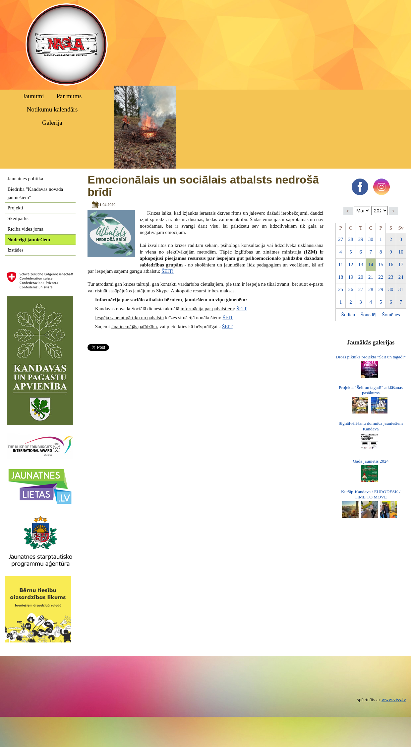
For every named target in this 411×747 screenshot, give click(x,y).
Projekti (16, 207)
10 (400, 252)
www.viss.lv (394, 699)
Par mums (69, 96)
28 (350, 239)
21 (370, 277)
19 (350, 277)
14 (370, 264)
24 (400, 277)
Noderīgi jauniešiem (29, 239)
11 (340, 264)
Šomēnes (391, 314)
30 (370, 239)
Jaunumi (33, 96)
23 (390, 277)
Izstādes (16, 250)
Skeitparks (18, 218)
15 (380, 264)
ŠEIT (241, 308)
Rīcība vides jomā (25, 229)
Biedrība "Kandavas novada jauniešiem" (35, 193)
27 (340, 239)
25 (340, 289)
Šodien (348, 314)
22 (380, 277)
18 (340, 277)
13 (360, 264)
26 (350, 289)
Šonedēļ (369, 314)
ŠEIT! (167, 271)
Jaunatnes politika (25, 178)
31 (400, 289)
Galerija (52, 122)
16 (390, 264)
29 (360, 239)
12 (350, 264)
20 (360, 277)
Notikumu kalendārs (52, 109)
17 (400, 264)
